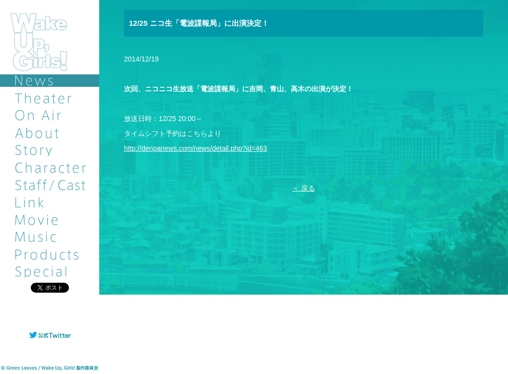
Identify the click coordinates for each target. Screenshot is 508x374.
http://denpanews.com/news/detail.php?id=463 (195, 148)
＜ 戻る (303, 188)
